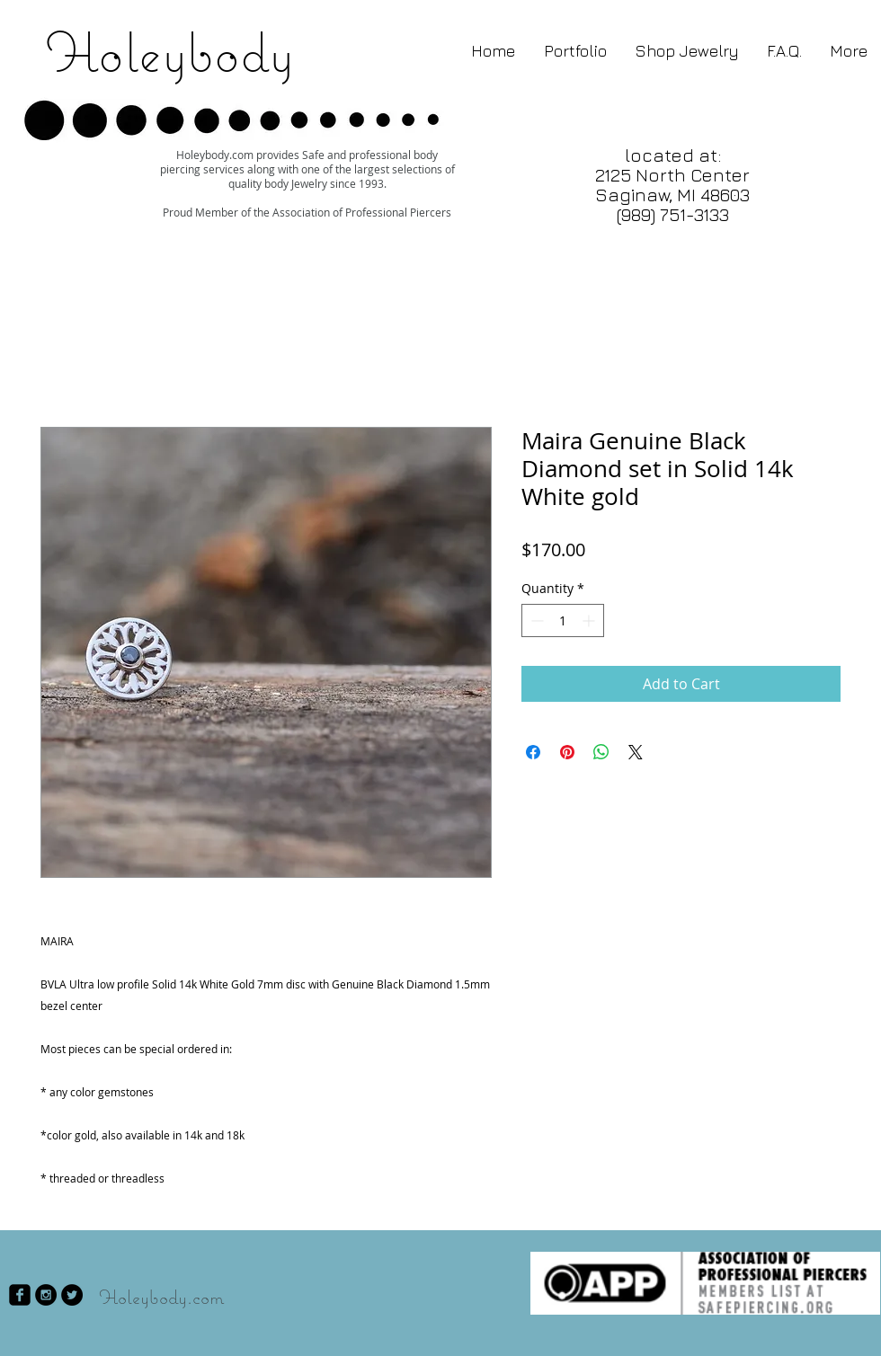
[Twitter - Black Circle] (72, 1295)
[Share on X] (635, 752)
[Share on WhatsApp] (601, 752)
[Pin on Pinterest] (567, 752)
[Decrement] (535, 620)
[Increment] (590, 620)
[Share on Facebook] (533, 752)
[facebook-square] (20, 1295)
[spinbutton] (563, 620)
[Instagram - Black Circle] (46, 1295)
